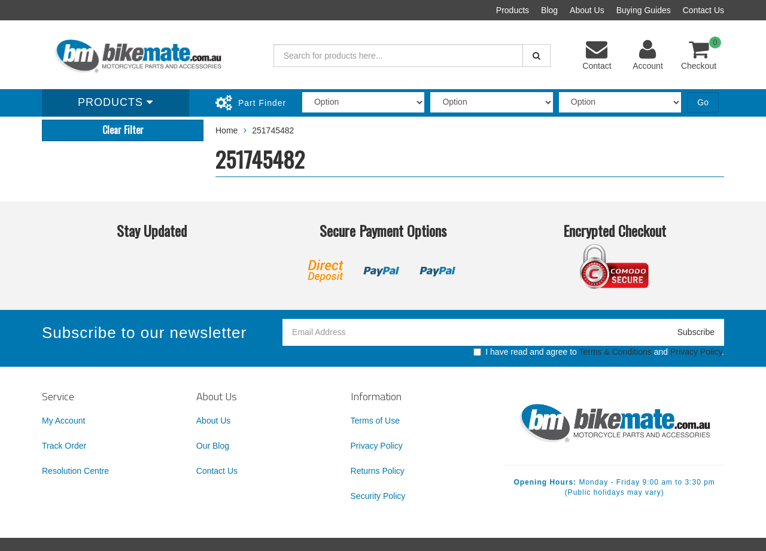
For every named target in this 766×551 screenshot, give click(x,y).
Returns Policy (378, 471)
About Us (587, 10)
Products (512, 10)
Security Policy (378, 496)
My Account (63, 420)
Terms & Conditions (615, 352)
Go (703, 102)
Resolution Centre (75, 471)
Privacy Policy (696, 352)
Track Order (64, 445)
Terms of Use (375, 420)
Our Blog (212, 445)
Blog (549, 10)
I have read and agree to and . (598, 352)
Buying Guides (643, 10)
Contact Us (703, 10)
